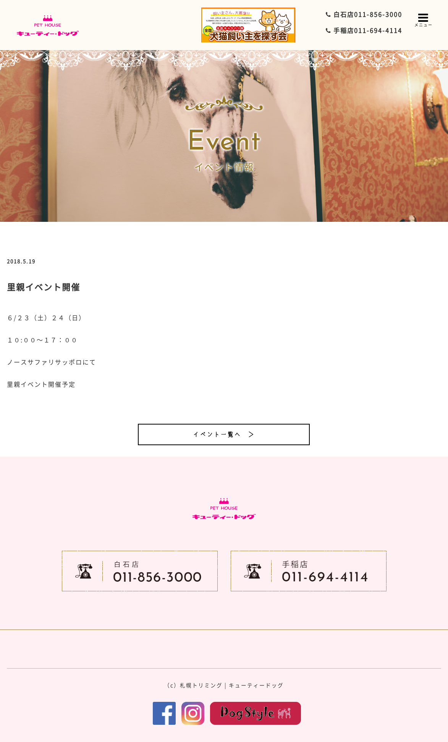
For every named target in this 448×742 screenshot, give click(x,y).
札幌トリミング (201, 685)
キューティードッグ (256, 685)
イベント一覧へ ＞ (224, 434)
